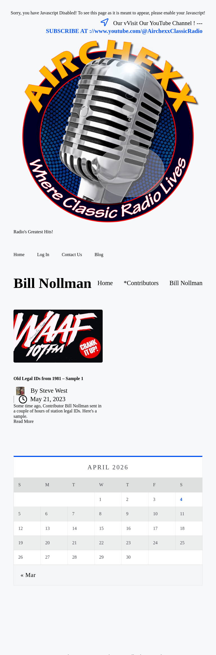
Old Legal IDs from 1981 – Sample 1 (48, 378)
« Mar (28, 575)
